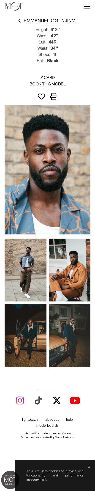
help (69, 419)
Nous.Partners (64, 437)
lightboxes (30, 419)
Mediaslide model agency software (47, 433)
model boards (47, 425)
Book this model (48, 84)
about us (52, 419)
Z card (47, 78)
